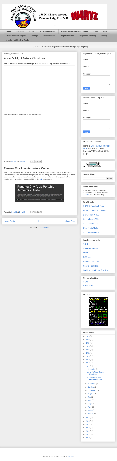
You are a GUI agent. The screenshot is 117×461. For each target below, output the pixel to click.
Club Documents (90, 224)
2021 (88, 353)
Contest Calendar (90, 248)
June (90, 400)
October (91, 387)
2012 (88, 431)
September (92, 390)
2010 (88, 438)
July (89, 397)
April (90, 407)
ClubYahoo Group (91, 232)
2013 (88, 428)
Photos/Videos (49, 36)
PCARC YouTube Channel (94, 210)
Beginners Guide (67, 36)
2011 (88, 434)
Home (8, 31)
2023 (88, 346)
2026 (88, 336)
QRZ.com (87, 257)
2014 (88, 424)
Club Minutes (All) (90, 219)
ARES (95, 31)
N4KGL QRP (88, 286)
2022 (88, 350)
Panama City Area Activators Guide (26, 168)
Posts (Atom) (44, 227)
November (92, 384)
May (89, 404)
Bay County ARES (91, 215)
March (90, 410)
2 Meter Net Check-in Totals (17, 40)
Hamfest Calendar (91, 262)
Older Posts (70, 221)
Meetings (34, 36)
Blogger (70, 456)
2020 (88, 356)
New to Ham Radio (91, 266)
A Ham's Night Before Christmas (24, 58)
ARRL (85, 244)
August (90, 394)
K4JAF (85, 282)
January (91, 414)
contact (86, 194)
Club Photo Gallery (91, 228)
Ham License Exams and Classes (74, 31)
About (31, 31)
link (41, 179)
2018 (88, 363)
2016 (88, 418)
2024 (88, 343)
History (104, 36)
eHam (85, 253)
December (92, 369)
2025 (88, 340)
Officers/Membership (47, 31)
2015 (88, 421)
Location (20, 31)
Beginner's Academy (87, 36)
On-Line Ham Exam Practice (95, 270)
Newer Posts (9, 221)
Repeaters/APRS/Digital (16, 36)
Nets (105, 31)
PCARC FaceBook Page (93, 206)
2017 (88, 366)
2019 (88, 360)
